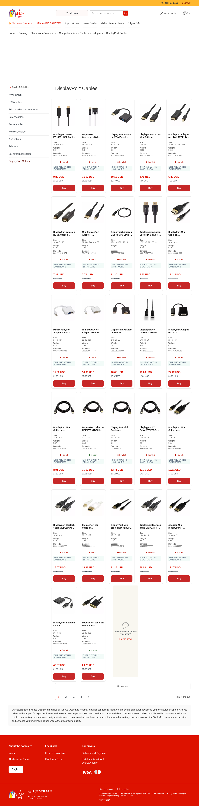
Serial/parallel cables (20, 154)
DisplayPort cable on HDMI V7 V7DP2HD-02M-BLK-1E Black (93, 429)
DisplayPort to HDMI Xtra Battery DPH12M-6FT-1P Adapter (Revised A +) (150, 136)
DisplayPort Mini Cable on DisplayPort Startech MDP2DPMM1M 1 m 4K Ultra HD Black (179, 429)
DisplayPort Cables (19, 161)
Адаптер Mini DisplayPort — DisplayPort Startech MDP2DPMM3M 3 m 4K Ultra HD (179, 526)
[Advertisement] (99, 62)
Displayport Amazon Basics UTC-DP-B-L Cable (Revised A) (121, 233)
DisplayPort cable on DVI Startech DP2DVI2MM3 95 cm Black (93, 624)
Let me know (125, 639)
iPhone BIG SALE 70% (49, 23)
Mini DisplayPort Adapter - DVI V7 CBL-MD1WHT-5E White (91, 331)
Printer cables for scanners (23, 109)
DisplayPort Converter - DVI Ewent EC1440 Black (92, 136)
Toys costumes (72, 23)
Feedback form (53, 759)
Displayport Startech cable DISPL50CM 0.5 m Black (64, 526)
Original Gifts (134, 23)
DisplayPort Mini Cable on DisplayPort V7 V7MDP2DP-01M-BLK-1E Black (62, 429)
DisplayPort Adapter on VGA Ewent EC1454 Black (121, 136)
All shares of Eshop (19, 759)
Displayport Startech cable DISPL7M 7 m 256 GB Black (150, 526)
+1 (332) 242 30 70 (41, 791)
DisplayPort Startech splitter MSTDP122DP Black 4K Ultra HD (64, 624)
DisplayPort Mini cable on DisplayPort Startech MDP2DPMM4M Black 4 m (121, 526)
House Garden (90, 23)
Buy (64, 188)
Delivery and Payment (94, 753)
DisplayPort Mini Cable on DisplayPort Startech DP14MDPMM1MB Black (179, 233)
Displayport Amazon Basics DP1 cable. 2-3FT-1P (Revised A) (150, 233)
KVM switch (15, 94)
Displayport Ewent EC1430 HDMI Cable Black (63, 136)
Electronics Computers (23, 23)
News (12, 753)
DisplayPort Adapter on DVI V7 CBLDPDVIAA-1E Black (178, 331)
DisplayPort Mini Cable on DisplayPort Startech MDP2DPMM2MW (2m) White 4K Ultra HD (93, 526)
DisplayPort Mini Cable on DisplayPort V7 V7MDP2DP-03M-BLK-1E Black (119, 429)
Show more (122, 686)
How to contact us (55, 753)
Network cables (17, 131)
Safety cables (16, 117)
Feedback (185, 3)
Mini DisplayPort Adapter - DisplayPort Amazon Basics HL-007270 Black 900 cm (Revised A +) (92, 233)
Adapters (14, 146)
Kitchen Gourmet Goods (112, 23)
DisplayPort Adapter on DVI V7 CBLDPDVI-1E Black (121, 331)
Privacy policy (123, 789)
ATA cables (15, 139)
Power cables (16, 124)
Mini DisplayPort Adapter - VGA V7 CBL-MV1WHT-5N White (62, 331)
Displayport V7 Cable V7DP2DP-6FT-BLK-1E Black (149, 331)
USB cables (15, 102)
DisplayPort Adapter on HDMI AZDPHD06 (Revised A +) (178, 136)
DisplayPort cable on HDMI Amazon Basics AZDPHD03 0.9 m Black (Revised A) (64, 233)
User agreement (106, 789)
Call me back (171, 3)
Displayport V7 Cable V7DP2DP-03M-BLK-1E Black (149, 429)
